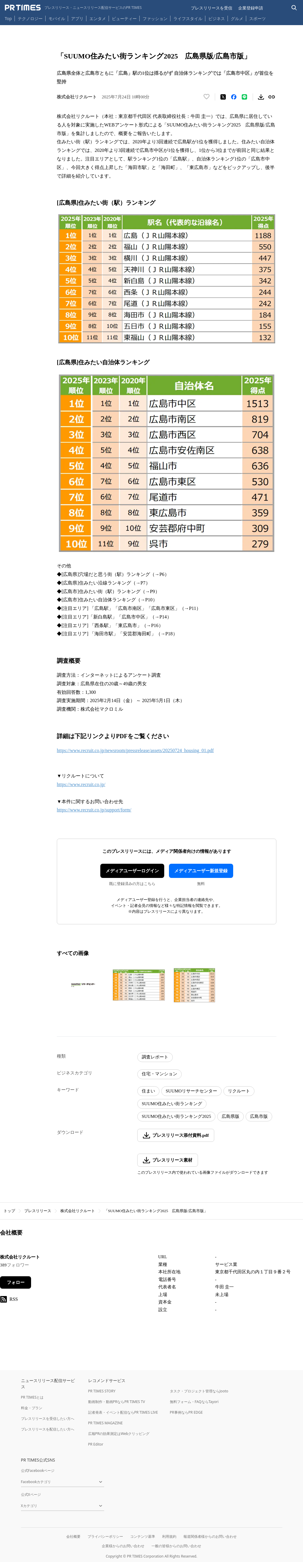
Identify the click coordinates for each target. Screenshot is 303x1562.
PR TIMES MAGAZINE (105, 1422)
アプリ (77, 18)
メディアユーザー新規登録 (201, 870)
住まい (148, 1091)
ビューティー (124, 18)
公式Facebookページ (38, 1470)
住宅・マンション (159, 1073)
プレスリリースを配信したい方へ (47, 1429)
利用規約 (169, 1536)
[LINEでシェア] (244, 97)
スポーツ (257, 18)
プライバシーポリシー (105, 1536)
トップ (9, 1211)
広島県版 (230, 1116)
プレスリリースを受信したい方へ (47, 1418)
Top (8, 18)
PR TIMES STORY (102, 1391)
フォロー (16, 1282)
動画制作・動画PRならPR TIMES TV (116, 1401)
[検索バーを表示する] (294, 8)
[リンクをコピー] (271, 97)
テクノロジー (30, 18)
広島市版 (259, 1116)
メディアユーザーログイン (132, 870)
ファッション (155, 18)
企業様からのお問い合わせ (123, 1545)
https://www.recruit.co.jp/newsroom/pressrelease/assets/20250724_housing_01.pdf (135, 750)
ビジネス (216, 18)
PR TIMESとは (32, 1397)
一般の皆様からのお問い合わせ (176, 1545)
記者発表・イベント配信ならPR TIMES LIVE (123, 1412)
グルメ (237, 18)
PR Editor (96, 1444)
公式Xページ (31, 1494)
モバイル (57, 18)
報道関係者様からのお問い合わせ (210, 1536)
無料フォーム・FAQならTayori (194, 1401)
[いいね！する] (206, 97)
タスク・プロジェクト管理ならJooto (199, 1391)
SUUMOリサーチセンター (191, 1091)
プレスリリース (37, 1211)
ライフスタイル (187, 18)
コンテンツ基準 (142, 1536)
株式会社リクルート (77, 1211)
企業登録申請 (250, 8)
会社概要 (73, 1536)
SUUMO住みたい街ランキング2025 (176, 1116)
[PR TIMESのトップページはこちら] (73, 7)
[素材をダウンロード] (261, 97)
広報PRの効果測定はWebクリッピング (119, 1433)
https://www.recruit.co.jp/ (81, 784)
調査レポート (155, 1057)
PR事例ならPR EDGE (186, 1412)
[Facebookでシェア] (233, 97)
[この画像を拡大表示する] (83, 985)
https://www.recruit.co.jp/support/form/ (94, 809)
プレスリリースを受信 (211, 8)
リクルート (239, 1091)
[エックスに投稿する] (223, 97)
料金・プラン (31, 1407)
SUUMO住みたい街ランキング (172, 1103)
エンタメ (97, 18)
